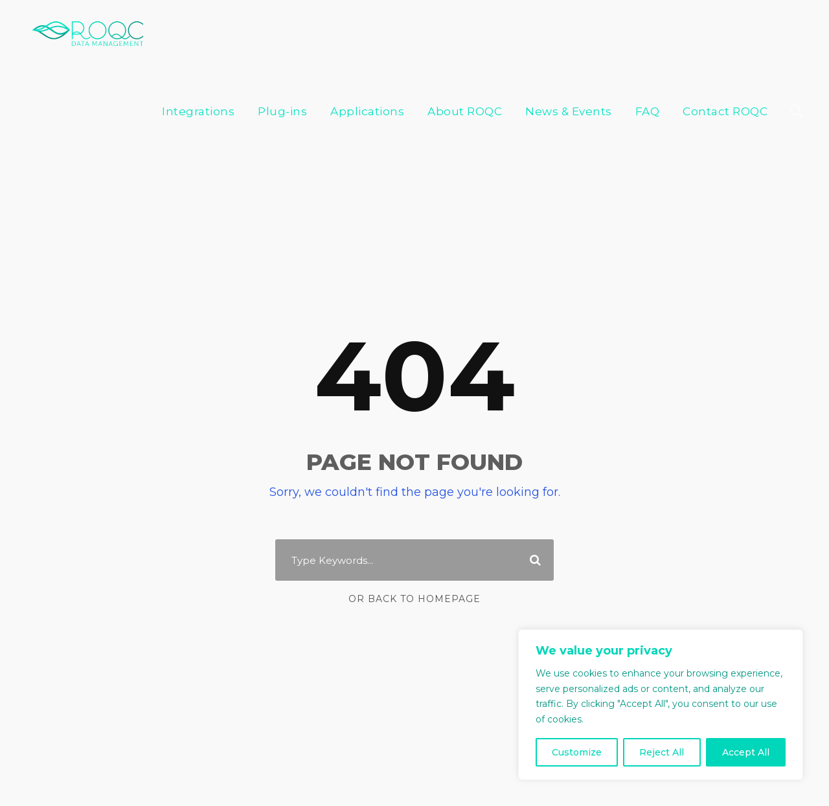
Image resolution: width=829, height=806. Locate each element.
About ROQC (483, 30)
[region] (660, 712)
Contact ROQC (728, 30)
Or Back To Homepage (415, 572)
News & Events (580, 30)
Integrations (243, 30)
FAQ (654, 30)
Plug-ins (318, 30)
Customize (577, 752)
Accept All (745, 752)
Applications (395, 30)
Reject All (661, 752)
